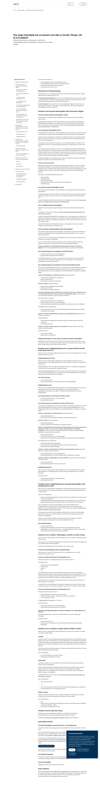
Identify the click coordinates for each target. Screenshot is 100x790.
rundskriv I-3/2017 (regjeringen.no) (61, 771)
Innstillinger (72, 753)
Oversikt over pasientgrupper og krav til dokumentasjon (22, 154)
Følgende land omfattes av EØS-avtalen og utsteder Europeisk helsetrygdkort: (22, 121)
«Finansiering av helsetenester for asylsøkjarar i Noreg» (56, 717)
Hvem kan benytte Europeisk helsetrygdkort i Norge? (21, 90)
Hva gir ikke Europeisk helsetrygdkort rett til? (20, 98)
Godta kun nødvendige (83, 749)
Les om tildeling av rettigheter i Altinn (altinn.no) (55, 735)
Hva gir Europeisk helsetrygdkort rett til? (22, 94)
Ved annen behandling (20, 181)
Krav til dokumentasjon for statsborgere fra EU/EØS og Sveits (21, 110)
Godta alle (72, 749)
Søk (70, 4)
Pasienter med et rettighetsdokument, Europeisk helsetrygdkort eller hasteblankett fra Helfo (22, 141)
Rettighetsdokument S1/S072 (22, 131)
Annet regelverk (18, 184)
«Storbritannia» (55, 126)
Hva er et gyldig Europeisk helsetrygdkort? (21, 102)
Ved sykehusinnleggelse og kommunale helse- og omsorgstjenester (21, 175)
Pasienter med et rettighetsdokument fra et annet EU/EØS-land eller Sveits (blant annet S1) (21, 127)
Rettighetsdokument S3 (20, 136)
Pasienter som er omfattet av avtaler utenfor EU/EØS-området (21, 158)
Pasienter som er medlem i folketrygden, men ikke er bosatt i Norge (21, 150)
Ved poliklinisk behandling (21, 179)
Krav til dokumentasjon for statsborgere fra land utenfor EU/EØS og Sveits (22, 116)
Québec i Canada (19, 166)
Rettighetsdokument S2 (20, 134)
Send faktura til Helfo (19, 171)
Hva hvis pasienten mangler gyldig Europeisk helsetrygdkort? (23, 106)
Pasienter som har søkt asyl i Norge (22, 169)
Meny (84, 4)
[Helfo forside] (22, 4)
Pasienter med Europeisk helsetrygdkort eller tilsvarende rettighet (21, 86)
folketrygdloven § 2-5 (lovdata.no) (47, 600)
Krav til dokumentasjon (20, 145)
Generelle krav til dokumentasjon (21, 82)
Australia (18, 161)
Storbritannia (18, 163)
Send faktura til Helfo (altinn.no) (46, 746)
